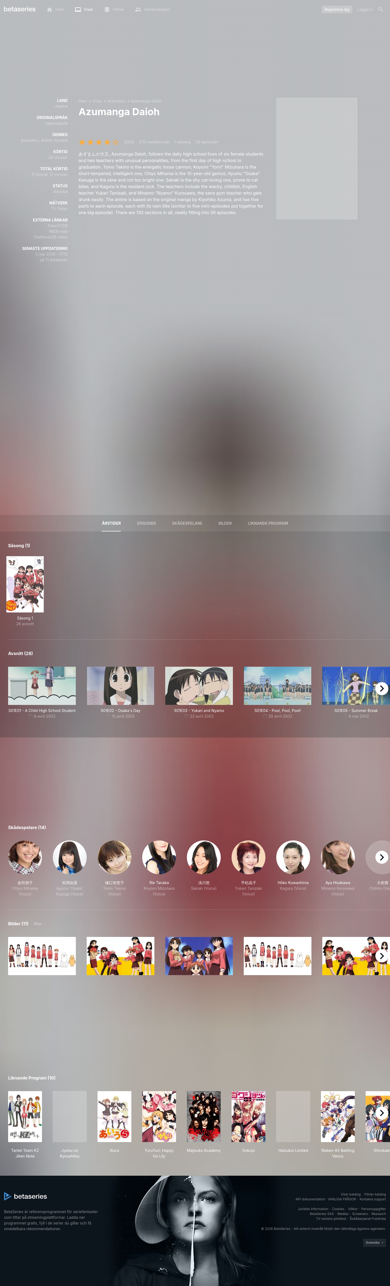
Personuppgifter (373, 1209)
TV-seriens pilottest (331, 1219)
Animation (116, 101)
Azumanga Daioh (146, 101)
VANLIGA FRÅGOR (342, 1199)
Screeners (360, 1214)
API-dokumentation (310, 1199)
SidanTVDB (58, 225)
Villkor (353, 1209)
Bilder (225, 523)
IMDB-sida (58, 231)
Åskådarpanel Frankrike (368, 1219)
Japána (61, 106)
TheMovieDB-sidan (50, 237)
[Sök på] (381, 9)
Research (379, 1214)
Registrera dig (336, 9)
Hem (83, 101)
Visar (97, 101)
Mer (38, 923)
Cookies (338, 1209)
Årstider (111, 523)
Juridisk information (313, 1209)
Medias (343, 1214)
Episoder (146, 523)
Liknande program (268, 523)
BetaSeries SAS (322, 1214)
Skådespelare (187, 523)
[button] (25, 868)
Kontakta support (373, 1199)
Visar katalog (351, 1194)
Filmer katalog (375, 1194)
